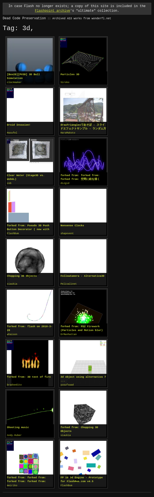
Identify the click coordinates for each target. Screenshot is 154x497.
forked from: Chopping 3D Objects (79, 427)
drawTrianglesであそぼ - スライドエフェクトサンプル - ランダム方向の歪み (83, 126)
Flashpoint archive (52, 10)
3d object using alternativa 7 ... (83, 377)
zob (9, 182)
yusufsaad (67, 383)
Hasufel (12, 132)
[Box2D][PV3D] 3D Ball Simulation (23, 76)
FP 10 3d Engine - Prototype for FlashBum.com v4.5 (81, 477)
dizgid (64, 182)
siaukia (12, 283)
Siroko (64, 82)
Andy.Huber (14, 433)
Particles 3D (69, 74)
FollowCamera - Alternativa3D (82, 275)
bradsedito (14, 383)
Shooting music (18, 425)
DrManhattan (68, 333)
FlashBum (13, 232)
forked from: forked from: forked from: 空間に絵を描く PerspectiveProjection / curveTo (81, 177)
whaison (12, 333)
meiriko (12, 483)
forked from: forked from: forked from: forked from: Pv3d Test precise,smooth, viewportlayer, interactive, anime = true (28, 477)
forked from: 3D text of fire (29, 375)
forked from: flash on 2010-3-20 (30, 327)
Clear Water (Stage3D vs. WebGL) (26, 176)
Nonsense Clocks (72, 225)
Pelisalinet (68, 283)
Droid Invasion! (18, 124)
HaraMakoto (67, 132)
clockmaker (14, 82)
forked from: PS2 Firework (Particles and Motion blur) (81, 327)
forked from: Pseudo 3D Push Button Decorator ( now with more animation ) (28, 227)
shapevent (67, 232)
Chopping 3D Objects (22, 275)
